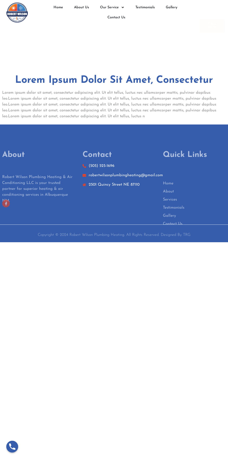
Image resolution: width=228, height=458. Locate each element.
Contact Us (116, 17)
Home (58, 7)
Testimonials (145, 7)
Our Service (112, 8)
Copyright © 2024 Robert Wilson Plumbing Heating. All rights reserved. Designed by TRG (114, 236)
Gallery (171, 7)
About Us (81, 7)
